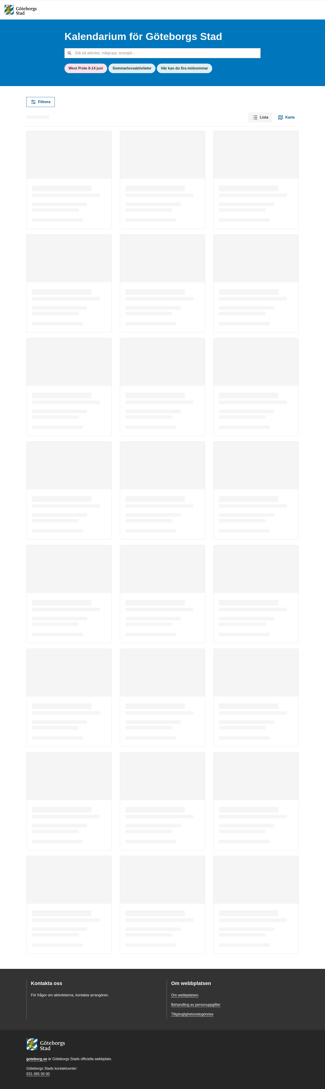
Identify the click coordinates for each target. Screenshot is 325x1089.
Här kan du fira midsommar (184, 68)
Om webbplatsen (184, 995)
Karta (286, 117)
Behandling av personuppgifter (195, 1005)
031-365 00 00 (38, 1074)
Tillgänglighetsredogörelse (192, 1014)
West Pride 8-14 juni (86, 68)
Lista (260, 117)
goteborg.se (36, 1059)
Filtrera (40, 102)
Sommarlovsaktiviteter (132, 68)
